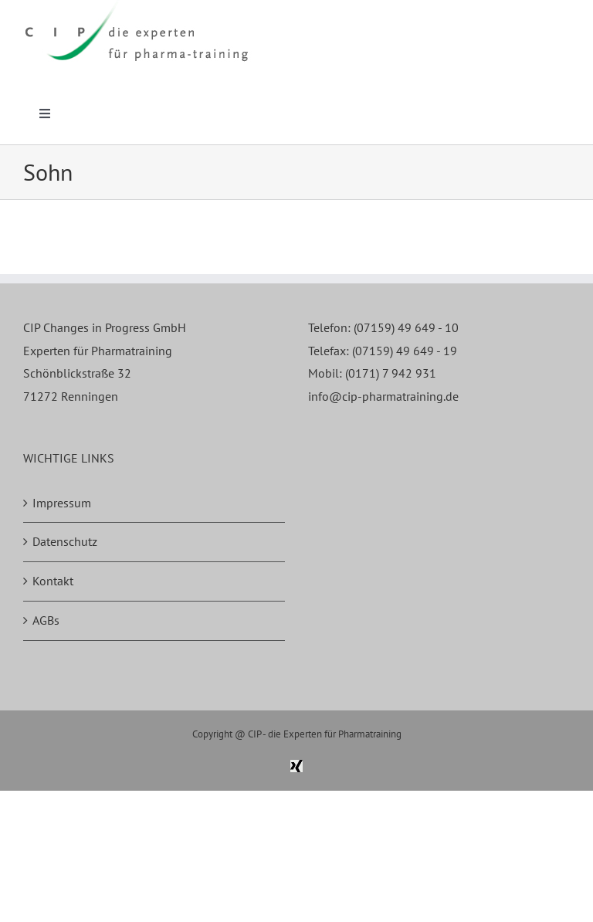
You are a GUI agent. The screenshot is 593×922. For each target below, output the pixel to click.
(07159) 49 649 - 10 (406, 327)
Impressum (61, 502)
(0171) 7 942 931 (390, 373)
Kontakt (52, 580)
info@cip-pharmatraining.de (383, 396)
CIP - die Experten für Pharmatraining (325, 734)
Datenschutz (64, 541)
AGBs (45, 620)
